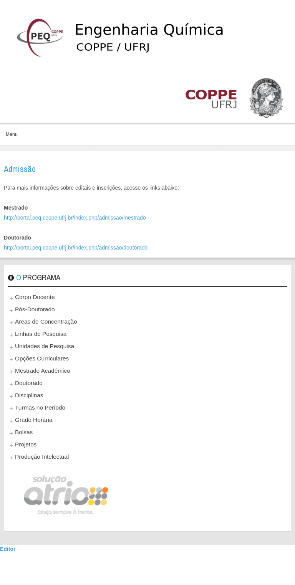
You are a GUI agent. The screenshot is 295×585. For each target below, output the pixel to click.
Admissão (20, 169)
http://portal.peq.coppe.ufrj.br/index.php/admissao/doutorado (76, 248)
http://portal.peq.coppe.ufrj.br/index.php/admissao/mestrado (75, 218)
